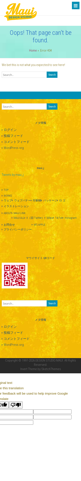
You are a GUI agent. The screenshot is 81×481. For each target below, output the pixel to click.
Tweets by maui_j (13, 175)
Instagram (71, 217)
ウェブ (8, 200)
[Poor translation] (16, 405)
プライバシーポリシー (18, 229)
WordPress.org (14, 148)
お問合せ (9, 224)
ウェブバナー (22, 200)
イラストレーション (16, 206)
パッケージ (50, 200)
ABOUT (8, 213)
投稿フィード (13, 136)
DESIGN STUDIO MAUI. (49, 360)
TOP (6, 189)
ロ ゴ (62, 200)
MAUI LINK (19, 213)
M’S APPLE (40, 224)
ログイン (10, 130)
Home (33, 50)
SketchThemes (51, 369)
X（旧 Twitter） (35, 217)
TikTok (59, 217)
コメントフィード (17, 142)
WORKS (8, 195)
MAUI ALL (19, 217)
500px (49, 217)
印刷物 (37, 200)
